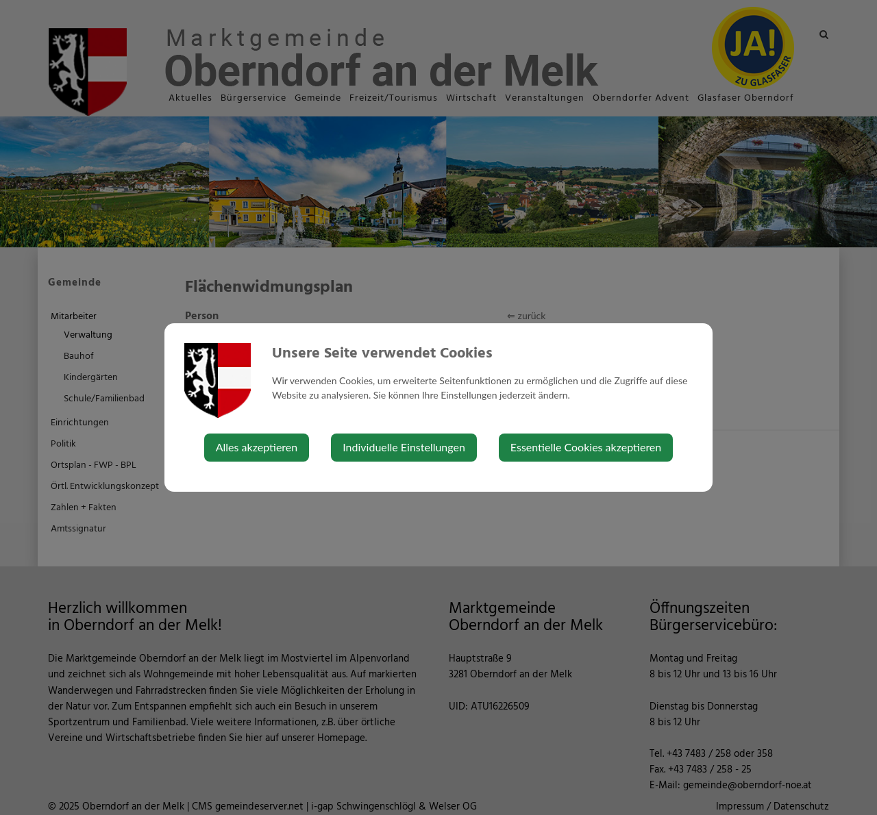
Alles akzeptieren (256, 446)
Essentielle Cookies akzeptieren (585, 446)
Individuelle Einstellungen (404, 446)
